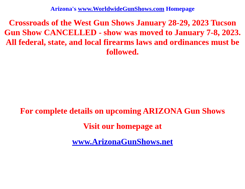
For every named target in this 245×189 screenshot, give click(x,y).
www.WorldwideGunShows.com (121, 8)
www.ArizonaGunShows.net (122, 141)
